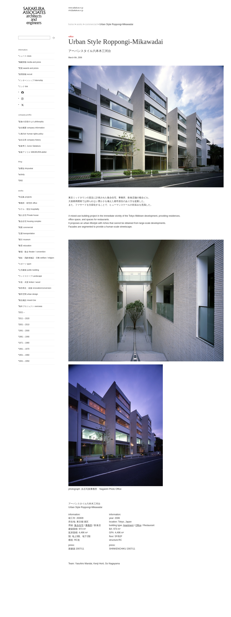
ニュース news (25, 56)
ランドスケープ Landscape (30, 276)
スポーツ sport (25, 264)
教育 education (25, 246)
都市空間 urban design (28, 294)
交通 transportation (27, 233)
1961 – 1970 (24, 349)
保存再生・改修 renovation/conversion (35, 288)
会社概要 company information (31, 128)
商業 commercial (26, 227)
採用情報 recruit (25, 74)
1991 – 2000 (24, 331)
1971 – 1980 (24, 343)
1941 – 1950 (24, 361)
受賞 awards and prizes (29, 68)
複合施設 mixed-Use (27, 300)
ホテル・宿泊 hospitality (29, 209)
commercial (91, 24)
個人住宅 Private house (29, 215)
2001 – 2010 (24, 325)
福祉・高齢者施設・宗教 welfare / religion (36, 258)
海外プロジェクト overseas (30, 306)
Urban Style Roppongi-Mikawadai (115, 41)
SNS (21, 181)
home (71, 24)
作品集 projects (25, 197)
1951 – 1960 (24, 355)
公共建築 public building (29, 270)
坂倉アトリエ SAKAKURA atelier (33, 152)
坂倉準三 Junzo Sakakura (29, 146)
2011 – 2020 (24, 318)
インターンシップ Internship (31, 80)
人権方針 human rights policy (31, 134)
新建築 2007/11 (76, 548)
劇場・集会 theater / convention (32, 252)
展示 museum (24, 240)
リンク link (23, 86)
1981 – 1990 (24, 337)
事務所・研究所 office (28, 203)
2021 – (22, 312)
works (79, 24)
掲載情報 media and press (30, 62)
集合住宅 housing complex (30, 221)
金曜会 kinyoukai (26, 168)
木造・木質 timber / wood (29, 282)
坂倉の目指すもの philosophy (31, 122)
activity (22, 174)
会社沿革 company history (30, 140)
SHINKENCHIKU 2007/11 (122, 548)
